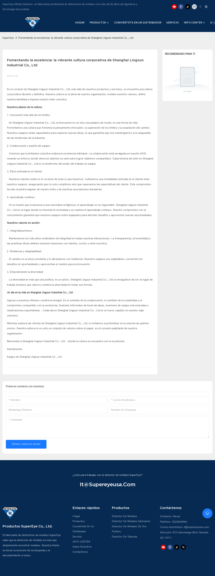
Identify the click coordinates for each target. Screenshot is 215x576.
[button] (214, 22)
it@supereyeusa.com (107, 484)
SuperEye (8, 37)
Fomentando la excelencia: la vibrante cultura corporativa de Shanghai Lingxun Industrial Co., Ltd (75, 37)
